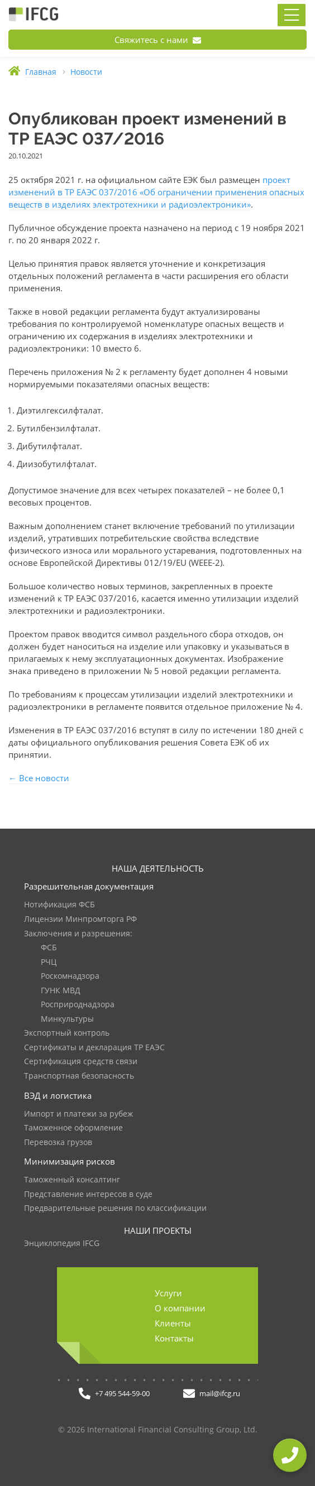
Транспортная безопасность (79, 1076)
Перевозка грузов (58, 1142)
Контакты (174, 1338)
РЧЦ (48, 962)
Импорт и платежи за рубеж (78, 1114)
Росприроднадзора (77, 1004)
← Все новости (38, 777)
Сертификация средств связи (80, 1061)
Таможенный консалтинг (72, 1180)
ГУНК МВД (60, 991)
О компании (180, 1308)
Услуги (168, 1293)
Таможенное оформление (73, 1128)
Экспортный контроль (66, 1033)
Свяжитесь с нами (157, 39)
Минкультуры (67, 1019)
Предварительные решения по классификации (115, 1208)
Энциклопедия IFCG (61, 1243)
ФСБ (49, 948)
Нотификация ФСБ (59, 905)
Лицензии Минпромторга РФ (80, 919)
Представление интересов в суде (88, 1194)
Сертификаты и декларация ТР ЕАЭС (94, 1047)
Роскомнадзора (70, 976)
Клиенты (173, 1323)
